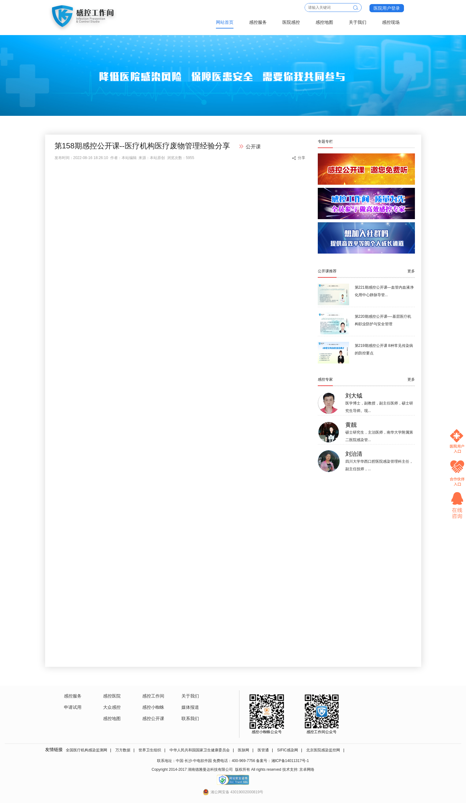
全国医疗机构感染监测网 (86, 750)
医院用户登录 (387, 8)
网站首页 (224, 22)
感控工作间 (153, 695)
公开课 (253, 146)
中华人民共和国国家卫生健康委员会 (200, 750)
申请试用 (72, 707)
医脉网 (243, 750)
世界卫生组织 (150, 750)
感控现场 (391, 22)
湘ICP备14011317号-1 (290, 761)
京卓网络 (306, 769)
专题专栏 (325, 141)
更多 (411, 271)
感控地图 (324, 22)
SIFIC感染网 (287, 750)
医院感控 (291, 22)
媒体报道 (190, 707)
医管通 (263, 750)
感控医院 (112, 695)
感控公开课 (153, 718)
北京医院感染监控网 (323, 750)
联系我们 (190, 718)
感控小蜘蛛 (153, 707)
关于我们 (357, 22)
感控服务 (258, 22)
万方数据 (122, 750)
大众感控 (112, 707)
